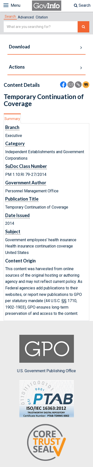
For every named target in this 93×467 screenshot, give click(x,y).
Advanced (26, 17)
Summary (12, 119)
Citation (42, 17)
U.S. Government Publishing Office (46, 354)
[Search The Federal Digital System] (83, 26)
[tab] (10, 16)
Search (82, 5)
